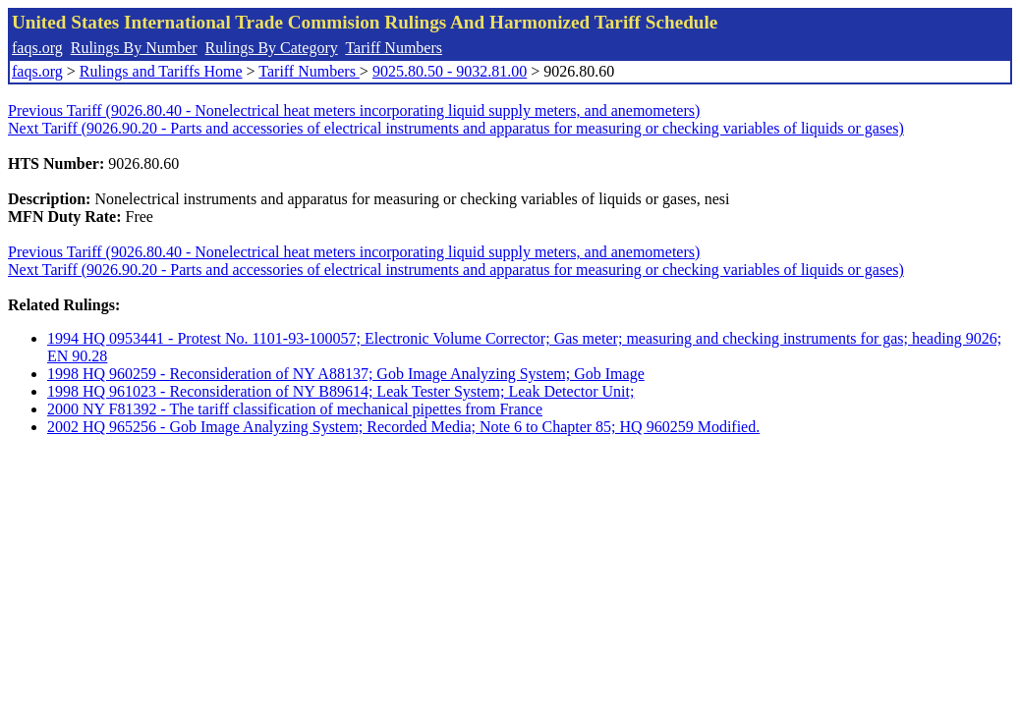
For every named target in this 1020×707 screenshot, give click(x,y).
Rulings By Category (271, 47)
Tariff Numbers (393, 47)
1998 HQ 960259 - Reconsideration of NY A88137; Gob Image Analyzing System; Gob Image (346, 373)
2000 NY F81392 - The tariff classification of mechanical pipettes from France (294, 409)
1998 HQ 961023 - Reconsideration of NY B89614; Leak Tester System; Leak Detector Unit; (340, 391)
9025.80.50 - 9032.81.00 (449, 71)
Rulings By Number (134, 47)
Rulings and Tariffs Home (161, 71)
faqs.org (37, 47)
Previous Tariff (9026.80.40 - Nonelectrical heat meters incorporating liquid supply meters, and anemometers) (354, 110)
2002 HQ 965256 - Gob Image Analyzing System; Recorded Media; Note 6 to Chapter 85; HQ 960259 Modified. (403, 426)
